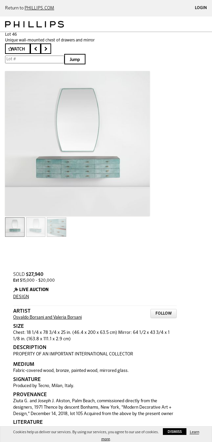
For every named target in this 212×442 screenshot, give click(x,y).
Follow (163, 314)
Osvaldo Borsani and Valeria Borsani (47, 317)
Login (201, 8)
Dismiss (175, 432)
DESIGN (21, 297)
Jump (75, 60)
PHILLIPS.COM (39, 8)
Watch (17, 49)
